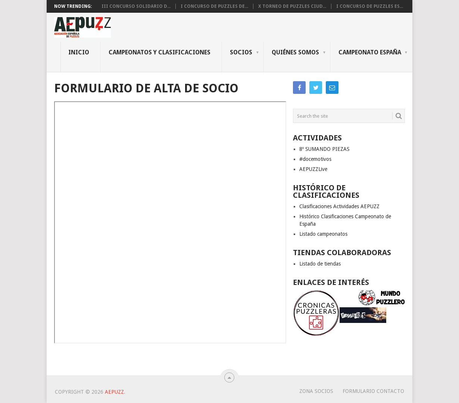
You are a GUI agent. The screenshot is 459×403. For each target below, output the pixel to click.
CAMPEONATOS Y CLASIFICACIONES (159, 52)
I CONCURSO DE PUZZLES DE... (214, 6)
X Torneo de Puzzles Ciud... (292, 6)
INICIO (78, 52)
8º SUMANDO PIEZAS (324, 149)
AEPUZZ (114, 392)
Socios (241, 52)
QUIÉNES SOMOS (295, 52)
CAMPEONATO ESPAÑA (369, 52)
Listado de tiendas (320, 264)
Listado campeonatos (323, 234)
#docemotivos (315, 159)
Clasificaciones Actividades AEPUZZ (339, 206)
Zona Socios (316, 391)
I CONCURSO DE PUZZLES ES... (369, 6)
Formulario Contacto (373, 391)
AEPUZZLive (313, 169)
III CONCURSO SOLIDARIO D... (136, 6)
